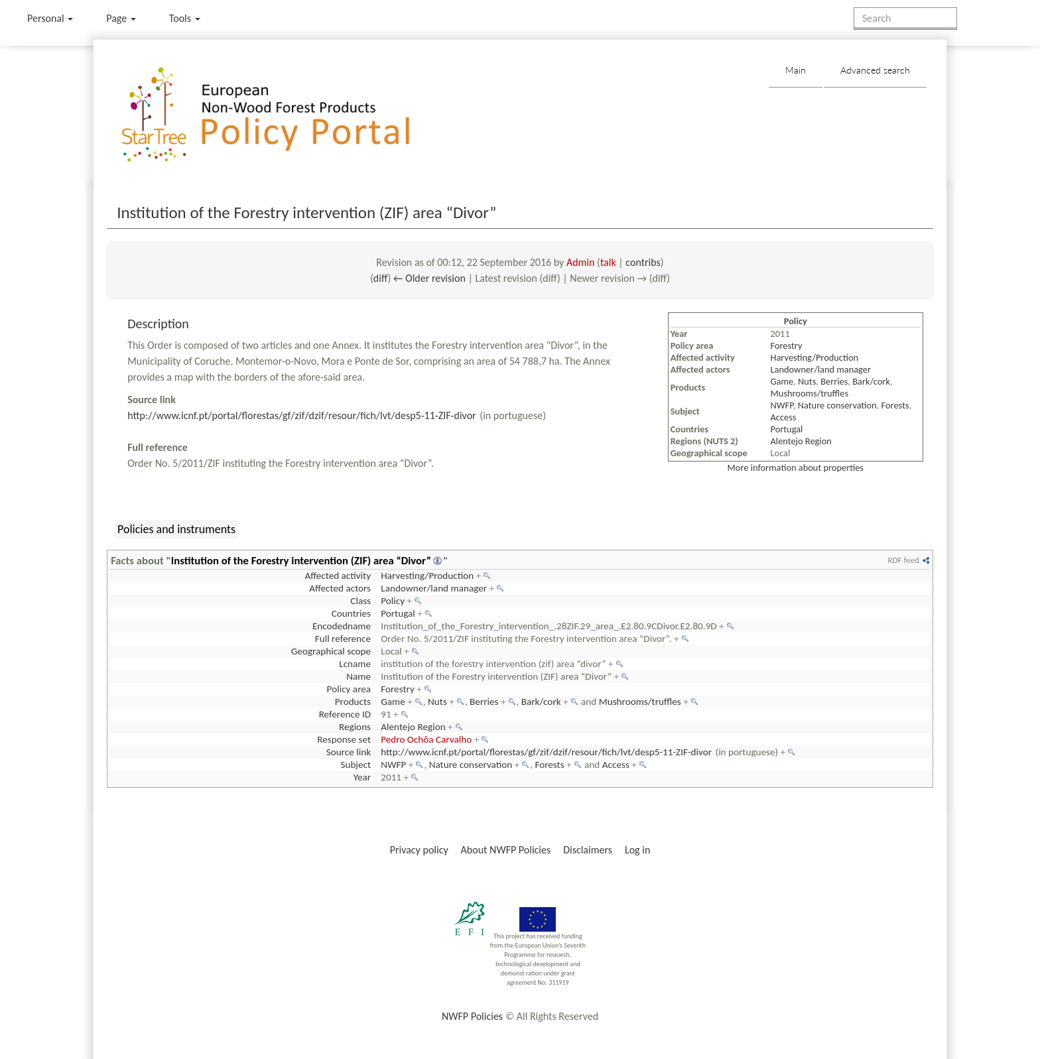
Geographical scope (331, 651)
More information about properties (796, 467)
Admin (580, 262)
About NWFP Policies (506, 849)
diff (380, 278)
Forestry (787, 345)
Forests (895, 405)
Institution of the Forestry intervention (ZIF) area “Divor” (301, 560)
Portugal (787, 429)
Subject (355, 765)
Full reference (343, 639)
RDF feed (903, 560)
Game (782, 381)
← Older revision (429, 278)
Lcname (355, 664)
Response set (344, 739)
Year (362, 777)
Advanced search (875, 70)
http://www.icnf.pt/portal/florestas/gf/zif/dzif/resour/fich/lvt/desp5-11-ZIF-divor (301, 415)
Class (360, 601)
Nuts (807, 381)
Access (784, 417)
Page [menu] (121, 18)
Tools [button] (184, 18)
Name (358, 676)
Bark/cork (871, 381)
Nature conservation (837, 405)
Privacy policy (419, 849)
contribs (643, 262)
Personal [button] (50, 18)
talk (608, 262)
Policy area (349, 689)
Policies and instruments (176, 529)
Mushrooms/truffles (810, 393)
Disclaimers (587, 849)
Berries (834, 381)
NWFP (782, 405)
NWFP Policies (472, 1016)
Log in (637, 849)
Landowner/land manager (821, 369)
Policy (393, 601)
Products (353, 702)
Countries (351, 613)
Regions (355, 727)
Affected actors (340, 588)
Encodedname (341, 626)
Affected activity (337, 576)
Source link (348, 752)
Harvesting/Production (815, 357)
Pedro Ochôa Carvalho (426, 739)
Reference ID (345, 714)
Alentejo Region (801, 441)
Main (795, 70)
